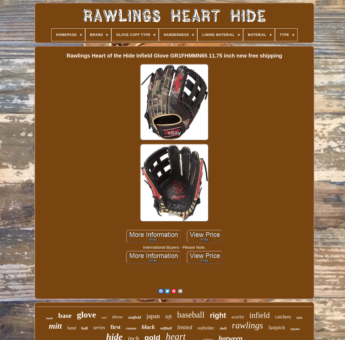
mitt (55, 325)
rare (104, 317)
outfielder (206, 328)
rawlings (247, 325)
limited (184, 327)
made (49, 318)
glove (86, 314)
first (115, 327)
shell (223, 328)
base (64, 315)
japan (153, 316)
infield (259, 315)
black (148, 327)
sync (299, 317)
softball (166, 328)
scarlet (238, 316)
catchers (283, 316)
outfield (134, 317)
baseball (191, 314)
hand (71, 328)
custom (131, 328)
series (99, 327)
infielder (295, 329)
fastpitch (276, 327)
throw (117, 316)
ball (84, 328)
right (218, 315)
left (168, 316)
